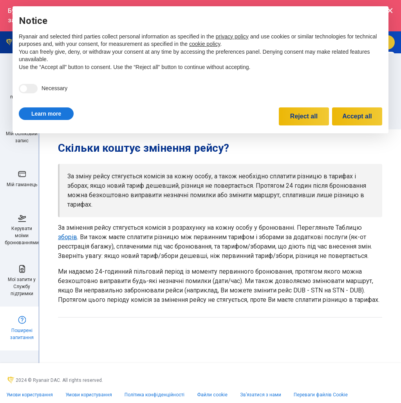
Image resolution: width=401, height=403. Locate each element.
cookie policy (204, 44)
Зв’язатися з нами (260, 395)
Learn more (46, 114)
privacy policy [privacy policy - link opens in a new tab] (232, 36)
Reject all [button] (304, 116)
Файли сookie (212, 395)
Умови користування (29, 395)
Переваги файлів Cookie (321, 395)
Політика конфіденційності (154, 395)
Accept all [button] (357, 116)
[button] (46, 113)
